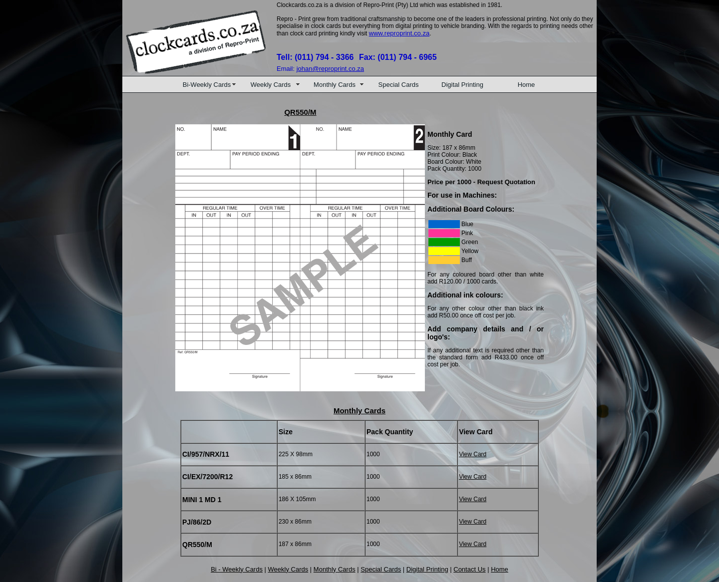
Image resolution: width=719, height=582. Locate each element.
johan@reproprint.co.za (330, 68)
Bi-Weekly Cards (207, 84)
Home (526, 84)
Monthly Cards (335, 84)
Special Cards (398, 84)
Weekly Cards (271, 84)
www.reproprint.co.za (399, 33)
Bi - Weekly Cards (237, 569)
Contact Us (469, 569)
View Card (472, 454)
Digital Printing (462, 84)
